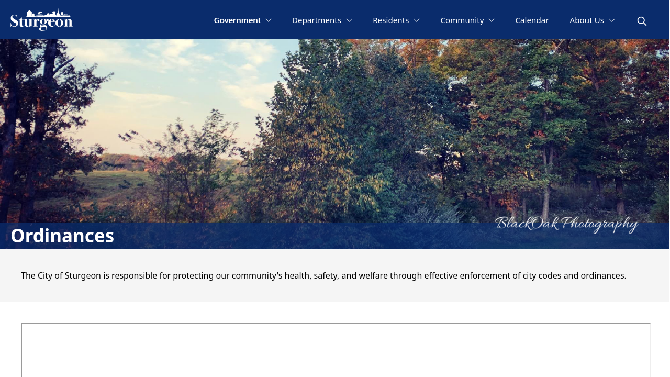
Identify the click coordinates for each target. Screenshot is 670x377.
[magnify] (642, 21)
